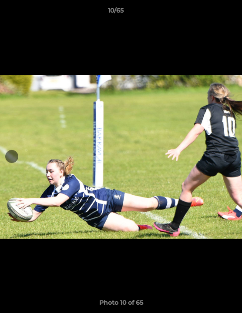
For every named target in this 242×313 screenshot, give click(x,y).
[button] (210, 13)
